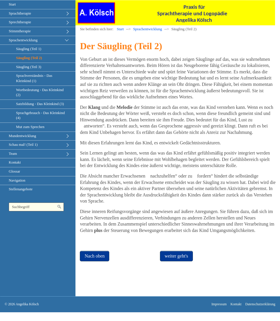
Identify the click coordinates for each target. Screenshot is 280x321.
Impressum (219, 304)
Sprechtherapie (20, 22)
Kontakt (15, 162)
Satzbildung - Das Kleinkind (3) (40, 104)
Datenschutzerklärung (260, 304)
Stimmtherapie (20, 31)
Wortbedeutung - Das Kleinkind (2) (40, 92)
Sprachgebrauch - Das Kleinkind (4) (40, 115)
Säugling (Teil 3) (28, 67)
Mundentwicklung (22, 136)
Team (13, 154)
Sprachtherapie (20, 13)
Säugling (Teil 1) (28, 49)
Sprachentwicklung (23, 40)
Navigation (17, 180)
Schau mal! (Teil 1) (23, 145)
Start (12, 4)
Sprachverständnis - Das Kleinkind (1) (34, 78)
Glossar (14, 171)
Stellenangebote (21, 189)
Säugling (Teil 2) (29, 58)
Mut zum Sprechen (30, 127)
